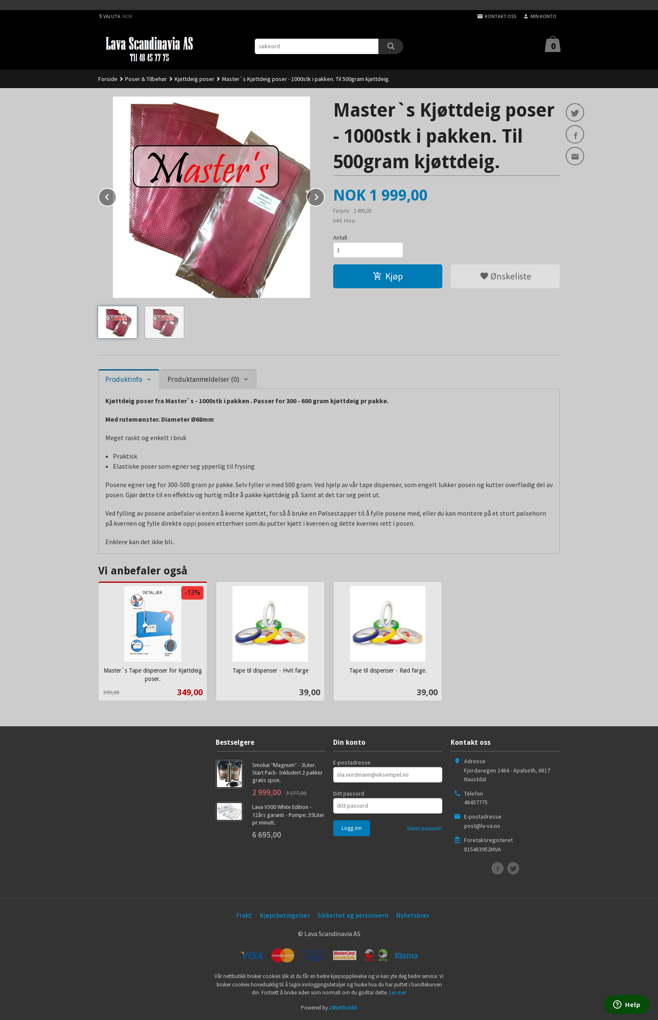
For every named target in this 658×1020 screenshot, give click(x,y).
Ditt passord (348, 793)
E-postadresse (352, 762)
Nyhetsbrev (412, 915)
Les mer (397, 992)
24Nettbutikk (343, 1007)
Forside (108, 79)
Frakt (244, 915)
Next (324, 195)
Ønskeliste (505, 276)
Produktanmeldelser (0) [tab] (203, 379)
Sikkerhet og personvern (353, 915)
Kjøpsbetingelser (285, 915)
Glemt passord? (424, 828)
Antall (340, 237)
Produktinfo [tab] (123, 379)
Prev (116, 195)
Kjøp (388, 276)
